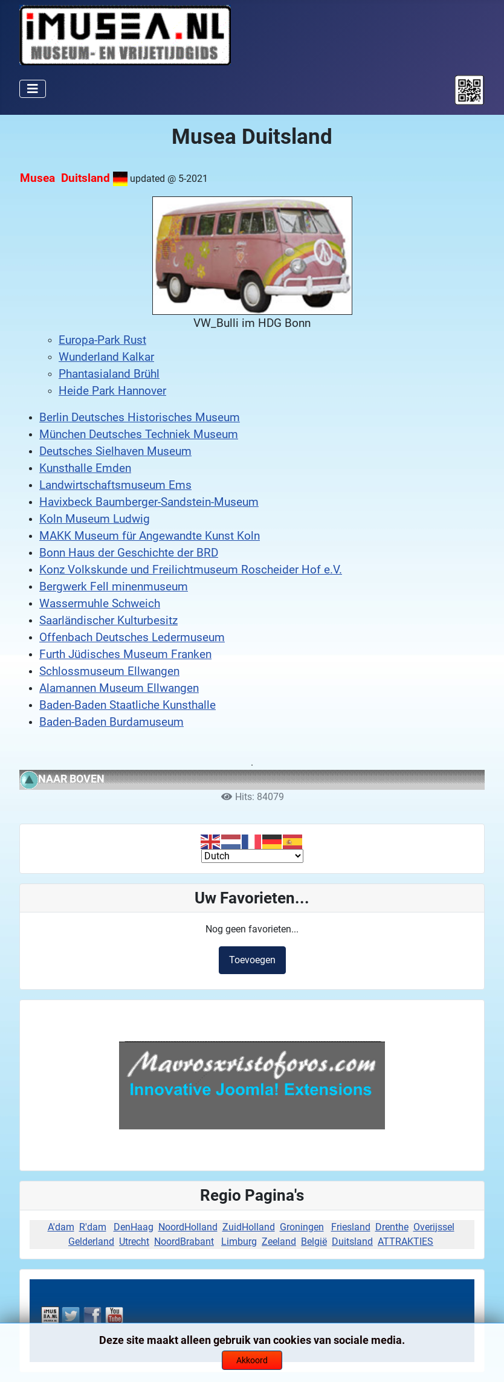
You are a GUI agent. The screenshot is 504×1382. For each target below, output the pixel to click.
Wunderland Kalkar (106, 357)
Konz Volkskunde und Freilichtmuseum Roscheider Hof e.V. (190, 569)
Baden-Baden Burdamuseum (111, 722)
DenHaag (133, 1227)
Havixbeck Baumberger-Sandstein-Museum (149, 502)
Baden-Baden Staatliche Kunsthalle (127, 705)
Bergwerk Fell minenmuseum (113, 586)
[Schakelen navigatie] (32, 89)
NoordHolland (188, 1227)
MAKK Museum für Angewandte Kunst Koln (149, 536)
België (314, 1241)
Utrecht (134, 1241)
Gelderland (91, 1241)
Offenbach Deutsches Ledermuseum (132, 637)
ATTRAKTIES (405, 1241)
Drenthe (392, 1227)
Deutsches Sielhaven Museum (115, 451)
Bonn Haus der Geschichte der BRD (128, 553)
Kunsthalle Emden (85, 468)
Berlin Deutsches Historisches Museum (139, 417)
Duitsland (352, 1241)
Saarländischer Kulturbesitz (108, 620)
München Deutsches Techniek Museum (138, 434)
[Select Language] (252, 856)
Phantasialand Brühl (109, 374)
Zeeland (279, 1241)
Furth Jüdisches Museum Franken (125, 654)
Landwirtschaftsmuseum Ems (115, 485)
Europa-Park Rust (102, 340)
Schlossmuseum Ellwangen (109, 671)
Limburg (239, 1241)
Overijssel (433, 1227)
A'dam (61, 1227)
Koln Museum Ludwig (94, 519)
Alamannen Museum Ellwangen (119, 688)
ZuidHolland (248, 1227)
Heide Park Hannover (112, 391)
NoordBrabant (184, 1241)
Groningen (302, 1227)
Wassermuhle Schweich (99, 603)
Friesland (350, 1227)
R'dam (92, 1227)
